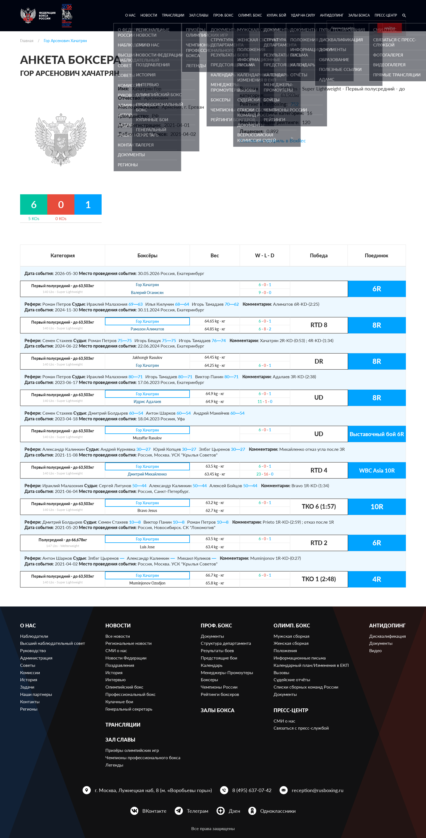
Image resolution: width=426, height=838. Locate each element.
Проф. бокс (223, 15)
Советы (27, 665)
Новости (148, 15)
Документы (212, 636)
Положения (285, 650)
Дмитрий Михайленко (147, 474)
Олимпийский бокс (124, 686)
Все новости (117, 636)
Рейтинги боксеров (220, 694)
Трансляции (173, 15)
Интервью (115, 679)
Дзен (234, 811)
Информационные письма (300, 657)
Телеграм (197, 811)
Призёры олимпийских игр (132, 750)
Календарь (212, 665)
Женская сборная (291, 643)
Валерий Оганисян (147, 293)
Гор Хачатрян (147, 285)
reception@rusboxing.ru (317, 790)
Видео (375, 650)
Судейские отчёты (292, 679)
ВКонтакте (154, 811)
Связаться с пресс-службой (301, 727)
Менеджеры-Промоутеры (227, 672)
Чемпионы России (219, 686)
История (28, 679)
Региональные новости (128, 643)
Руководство (33, 650)
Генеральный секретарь (128, 708)
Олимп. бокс (250, 15)
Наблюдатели (34, 636)
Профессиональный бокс (130, 694)
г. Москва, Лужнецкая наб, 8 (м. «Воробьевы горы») (153, 790)
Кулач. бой (276, 15)
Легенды (114, 764)
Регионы (28, 708)
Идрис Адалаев (147, 402)
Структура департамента (226, 643)
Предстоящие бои (219, 657)
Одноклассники (278, 811)
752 (294, 104)
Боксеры (209, 679)
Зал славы (198, 15)
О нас (130, 15)
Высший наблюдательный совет (52, 643)
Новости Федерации (125, 657)
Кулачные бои (119, 701)
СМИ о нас (116, 650)
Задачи (27, 686)
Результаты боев (217, 650)
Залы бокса (359, 15)
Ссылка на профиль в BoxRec (273, 140)
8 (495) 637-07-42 (251, 790)
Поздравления (119, 665)
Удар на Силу (303, 15)
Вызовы (281, 672)
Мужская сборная (291, 636)
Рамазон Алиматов (147, 329)
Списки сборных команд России (306, 686)
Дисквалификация (387, 636)
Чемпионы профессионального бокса (142, 757)
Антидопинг (331, 15)
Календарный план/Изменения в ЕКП (311, 665)
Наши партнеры (36, 694)
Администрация (36, 657)
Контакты (30, 701)
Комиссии (30, 672)
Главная (26, 40)
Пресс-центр (386, 15)
